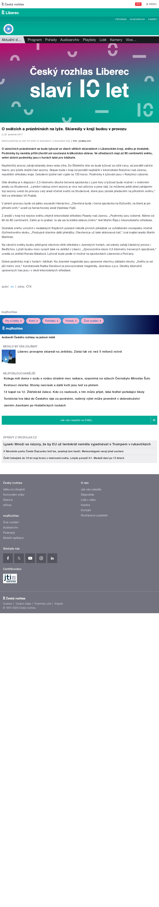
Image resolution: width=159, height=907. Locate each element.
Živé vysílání (92, 410)
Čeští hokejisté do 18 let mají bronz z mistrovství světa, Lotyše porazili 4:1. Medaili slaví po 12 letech (63, 700)
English (59, 845)
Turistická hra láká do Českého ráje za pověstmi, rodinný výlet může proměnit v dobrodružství (86, 517)
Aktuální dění (12, 40)
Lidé (103, 40)
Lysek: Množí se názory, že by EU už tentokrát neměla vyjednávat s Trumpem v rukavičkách (77, 686)
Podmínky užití (42, 845)
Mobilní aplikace (13, 780)
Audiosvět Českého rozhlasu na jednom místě (28, 426)
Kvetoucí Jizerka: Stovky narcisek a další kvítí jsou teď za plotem (65, 484)
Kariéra (85, 747)
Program (120, 19)
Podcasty (9, 774)
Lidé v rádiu (88, 742)
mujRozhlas (9, 401)
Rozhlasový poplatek (94, 757)
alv (12, 375)
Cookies (7, 845)
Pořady (51, 40)
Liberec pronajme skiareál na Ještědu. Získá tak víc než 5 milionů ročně (70, 441)
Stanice (8, 742)
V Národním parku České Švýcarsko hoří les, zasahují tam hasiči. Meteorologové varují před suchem (63, 693)
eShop (7, 747)
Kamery (152, 19)
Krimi (33, 410)
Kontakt (86, 752)
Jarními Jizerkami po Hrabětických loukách (49, 534)
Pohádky (51, 410)
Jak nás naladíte (91, 731)
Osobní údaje (23, 845)
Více (131, 40)
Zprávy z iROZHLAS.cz (20, 576)
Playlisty (89, 40)
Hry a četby (13, 410)
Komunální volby (13, 736)
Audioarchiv (137, 19)
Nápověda (87, 736)
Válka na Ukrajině (14, 731)
